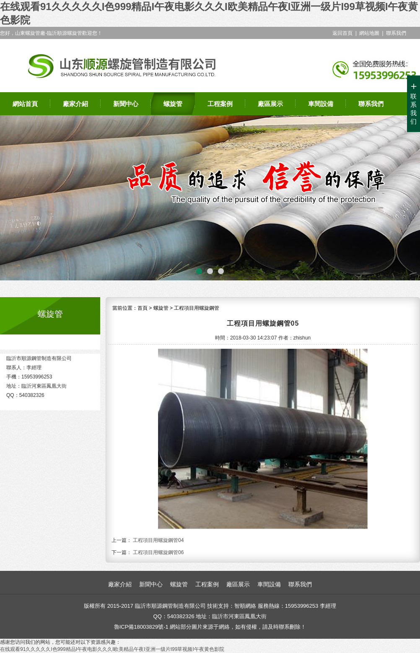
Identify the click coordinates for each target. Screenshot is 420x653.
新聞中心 (125, 103)
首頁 (142, 308)
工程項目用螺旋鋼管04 (158, 540)
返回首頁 (342, 33)
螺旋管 (172, 103)
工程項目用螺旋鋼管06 (158, 552)
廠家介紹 (75, 103)
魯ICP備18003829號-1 (141, 627)
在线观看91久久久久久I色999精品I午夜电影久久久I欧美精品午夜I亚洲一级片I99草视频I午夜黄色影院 (112, 649)
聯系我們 (396, 33)
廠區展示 (270, 103)
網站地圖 (369, 33)
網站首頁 (25, 103)
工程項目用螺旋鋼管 (196, 308)
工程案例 (220, 103)
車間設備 (320, 103)
